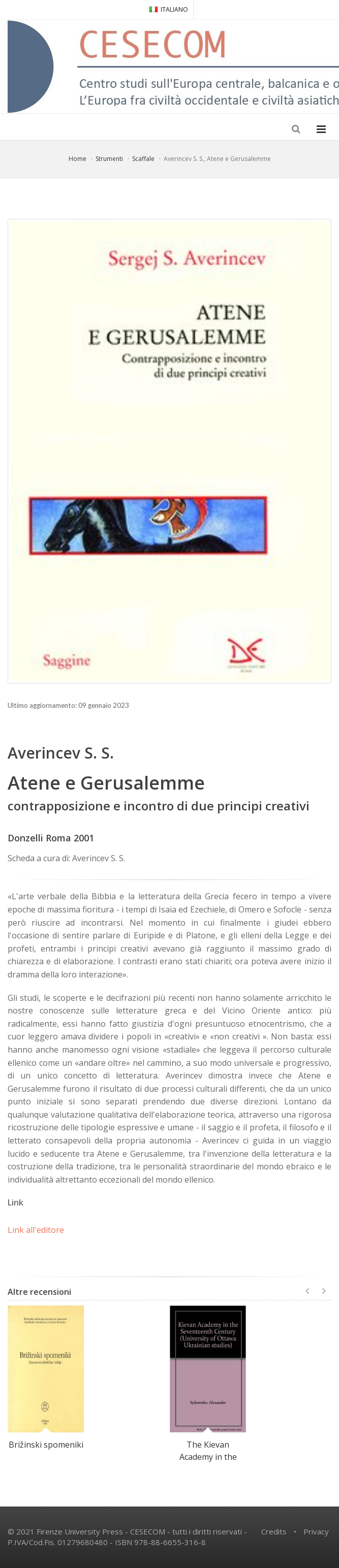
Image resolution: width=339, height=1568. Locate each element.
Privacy (316, 1531)
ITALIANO (168, 9)
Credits (274, 1531)
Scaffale (143, 158)
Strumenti (109, 158)
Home (77, 158)
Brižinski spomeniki (46, 1444)
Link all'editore (36, 1229)
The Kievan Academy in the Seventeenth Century (208, 1463)
